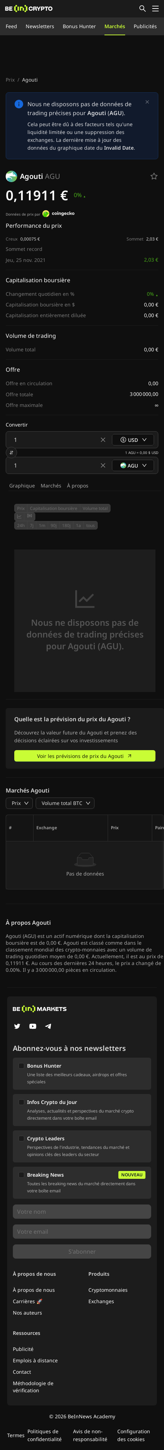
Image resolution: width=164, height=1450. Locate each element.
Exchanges (101, 1301)
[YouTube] (33, 1027)
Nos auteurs (27, 1312)
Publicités (145, 26)
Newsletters (40, 26)
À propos (77, 485)
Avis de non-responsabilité (90, 1435)
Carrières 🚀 (27, 1301)
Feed (11, 26)
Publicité (23, 1349)
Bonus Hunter (79, 26)
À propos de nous (34, 1289)
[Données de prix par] (58, 214)
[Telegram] (48, 1027)
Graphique (22, 485)
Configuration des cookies (133, 1435)
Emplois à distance (35, 1360)
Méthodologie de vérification (33, 1387)
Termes (16, 1435)
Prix (10, 79)
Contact (22, 1371)
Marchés (114, 26)
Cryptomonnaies (108, 1289)
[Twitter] (17, 1027)
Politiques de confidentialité (44, 1435)
